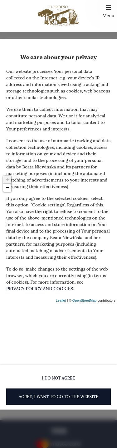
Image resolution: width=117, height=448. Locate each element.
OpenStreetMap (84, 300)
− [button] (7, 187)
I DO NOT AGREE (58, 378)
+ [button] (7, 179)
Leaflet (61, 300)
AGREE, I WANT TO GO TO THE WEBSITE (58, 396)
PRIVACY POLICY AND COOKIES (39, 288)
